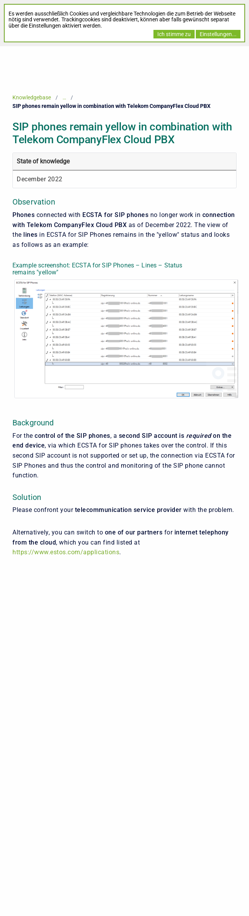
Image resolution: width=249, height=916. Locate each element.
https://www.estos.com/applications (65, 552)
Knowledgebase (31, 97)
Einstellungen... (218, 34)
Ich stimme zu (174, 34)
